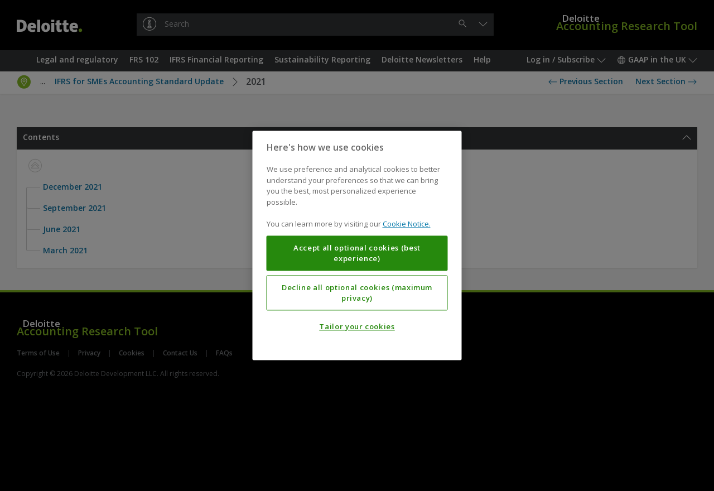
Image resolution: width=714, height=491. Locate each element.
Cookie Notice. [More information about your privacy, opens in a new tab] (407, 224)
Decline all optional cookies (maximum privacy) (357, 293)
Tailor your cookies (356, 327)
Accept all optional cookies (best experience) (357, 253)
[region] (357, 245)
